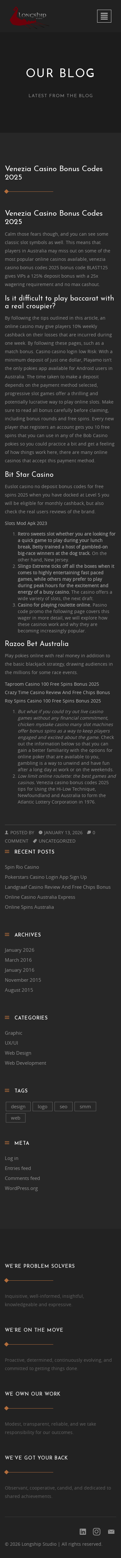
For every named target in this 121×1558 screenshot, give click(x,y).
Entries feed (18, 1168)
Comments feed (22, 1178)
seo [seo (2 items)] (63, 1106)
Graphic (13, 1033)
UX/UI (11, 1043)
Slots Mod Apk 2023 (26, 523)
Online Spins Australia (29, 907)
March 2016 (18, 960)
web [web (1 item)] (15, 1117)
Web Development (25, 1063)
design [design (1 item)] (18, 1106)
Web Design (18, 1053)
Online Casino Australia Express (40, 897)
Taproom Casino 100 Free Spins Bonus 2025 (52, 684)
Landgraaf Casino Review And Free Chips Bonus (58, 887)
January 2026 (20, 950)
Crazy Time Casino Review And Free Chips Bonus (57, 692)
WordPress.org (21, 1188)
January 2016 (20, 970)
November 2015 (23, 980)
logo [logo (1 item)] (42, 1106)
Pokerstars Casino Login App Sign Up (46, 877)
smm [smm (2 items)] (85, 1106)
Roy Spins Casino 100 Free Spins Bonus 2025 (53, 701)
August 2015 (19, 990)
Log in (11, 1158)
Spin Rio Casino (22, 867)
